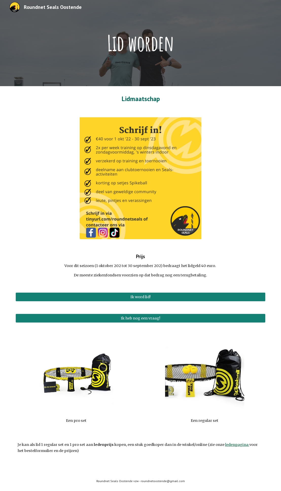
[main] (140, 43)
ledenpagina (237, 444)
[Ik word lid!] (141, 297)
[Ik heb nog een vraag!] (141, 318)
